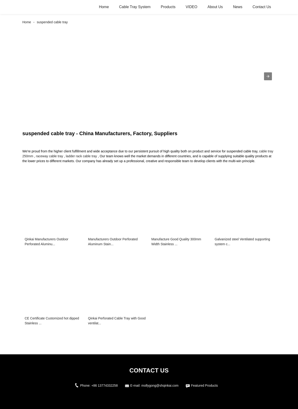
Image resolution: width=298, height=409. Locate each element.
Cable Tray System (134, 7)
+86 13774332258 (104, 385)
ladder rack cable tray (81, 156)
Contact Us (262, 7)
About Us (215, 7)
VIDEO (191, 7)
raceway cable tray (49, 156)
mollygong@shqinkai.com (160, 385)
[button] (268, 76)
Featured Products (204, 385)
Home (104, 7)
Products (168, 7)
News (237, 7)
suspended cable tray (52, 22)
